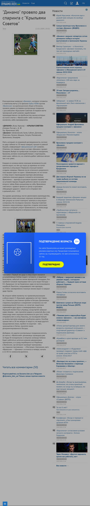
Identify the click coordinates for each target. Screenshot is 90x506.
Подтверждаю (51, 264)
